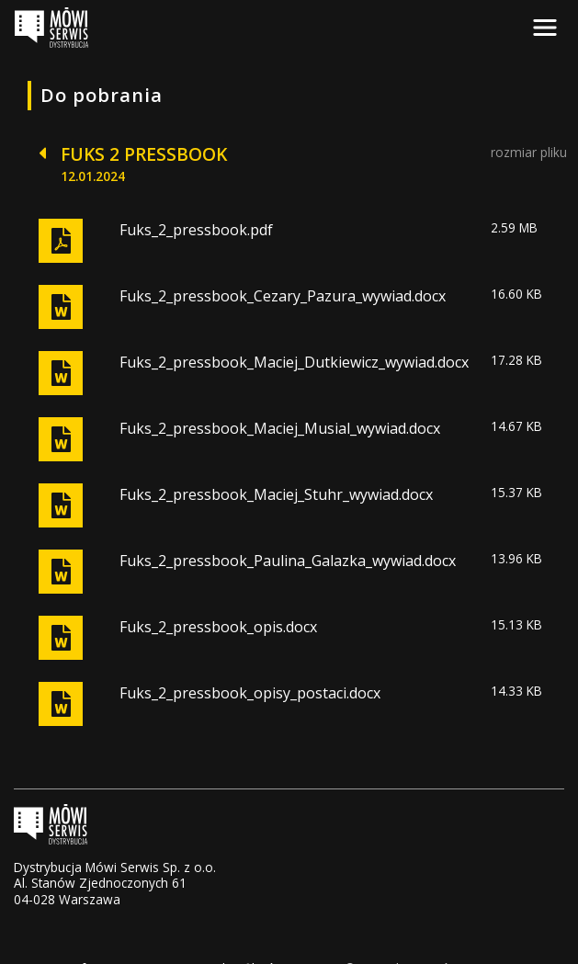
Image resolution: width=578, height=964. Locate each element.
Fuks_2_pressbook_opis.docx (218, 627)
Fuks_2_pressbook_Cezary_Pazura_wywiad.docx (282, 296)
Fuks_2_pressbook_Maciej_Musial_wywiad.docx (279, 428)
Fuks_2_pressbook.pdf (196, 230)
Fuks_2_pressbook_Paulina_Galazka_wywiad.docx (287, 560)
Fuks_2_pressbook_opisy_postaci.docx (249, 693)
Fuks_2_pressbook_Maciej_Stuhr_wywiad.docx (276, 494)
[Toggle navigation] (545, 27)
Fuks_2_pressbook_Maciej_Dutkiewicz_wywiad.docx (294, 362)
